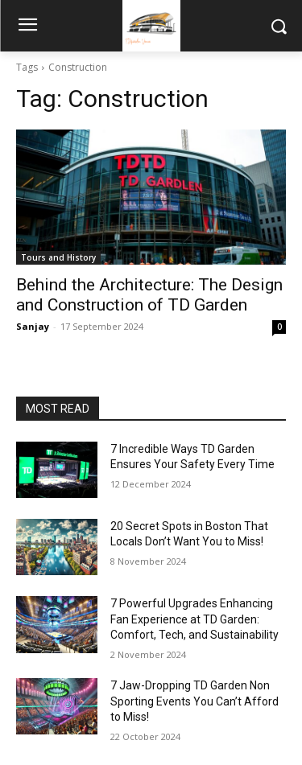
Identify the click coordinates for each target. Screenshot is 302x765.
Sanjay (32, 326)
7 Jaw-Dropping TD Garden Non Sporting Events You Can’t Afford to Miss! (194, 701)
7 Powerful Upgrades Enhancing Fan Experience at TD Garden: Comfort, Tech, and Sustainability (194, 619)
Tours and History (58, 257)
